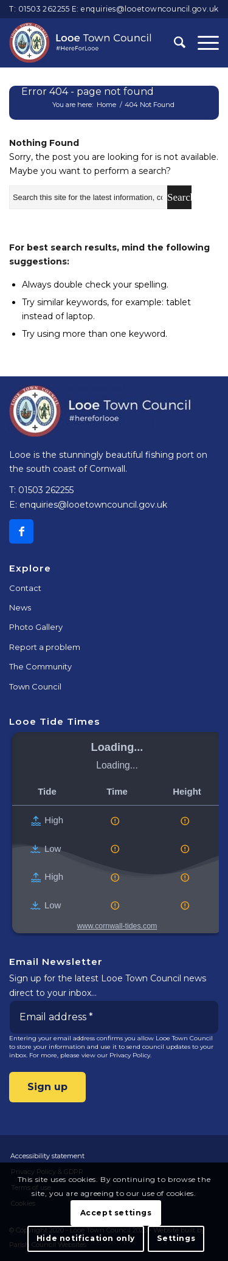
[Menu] (202, 42)
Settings (176, 1238)
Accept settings (116, 1212)
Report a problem (44, 647)
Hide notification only (85, 1238)
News (20, 607)
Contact (25, 588)
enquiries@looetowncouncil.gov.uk (150, 8)
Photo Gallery (36, 627)
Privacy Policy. (130, 1055)
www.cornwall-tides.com (117, 926)
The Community (40, 666)
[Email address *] (114, 1017)
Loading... (117, 747)
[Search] (173, 42)
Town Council (35, 686)
